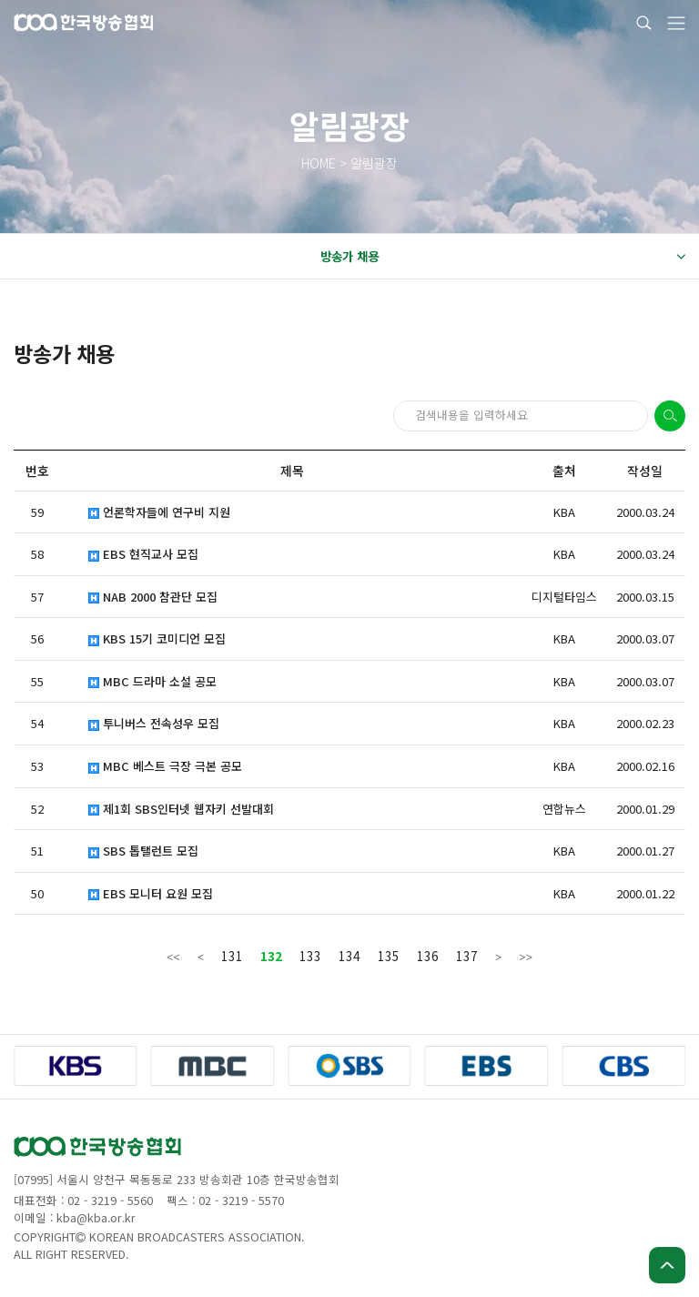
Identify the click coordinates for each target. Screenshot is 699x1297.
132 (271, 956)
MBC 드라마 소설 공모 (152, 681)
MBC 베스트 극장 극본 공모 (165, 766)
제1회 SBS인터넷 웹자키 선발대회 (181, 809)
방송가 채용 (502, 257)
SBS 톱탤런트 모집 (143, 851)
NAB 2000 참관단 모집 (153, 597)
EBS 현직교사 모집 (143, 554)
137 (467, 956)
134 (349, 956)
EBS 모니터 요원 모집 (150, 894)
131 (232, 956)
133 (310, 956)
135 (389, 956)
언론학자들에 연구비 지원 (159, 512)
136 (428, 956)
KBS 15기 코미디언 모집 (157, 639)
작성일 (645, 470)
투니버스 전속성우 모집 (153, 723)
